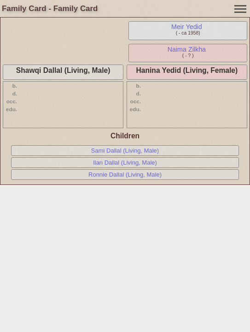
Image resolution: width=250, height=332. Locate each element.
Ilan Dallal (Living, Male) (125, 162)
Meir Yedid (186, 26)
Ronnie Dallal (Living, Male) (125, 174)
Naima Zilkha (187, 49)
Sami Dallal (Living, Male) (125, 150)
